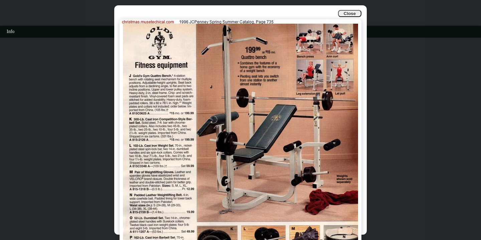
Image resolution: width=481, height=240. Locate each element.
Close (350, 13)
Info (10, 31)
